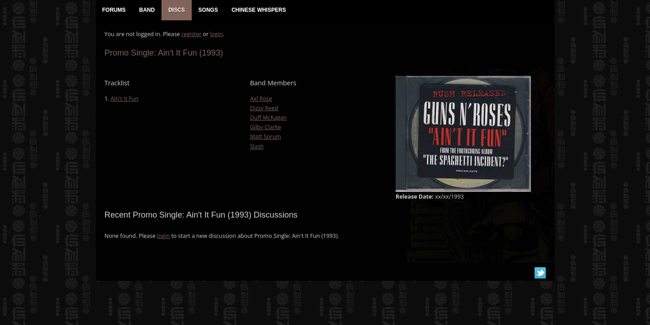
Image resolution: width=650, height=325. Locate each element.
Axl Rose (261, 98)
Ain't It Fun (124, 98)
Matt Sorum (265, 136)
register (191, 34)
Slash (257, 146)
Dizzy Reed (264, 108)
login (216, 34)
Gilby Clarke (265, 127)
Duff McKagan (268, 117)
